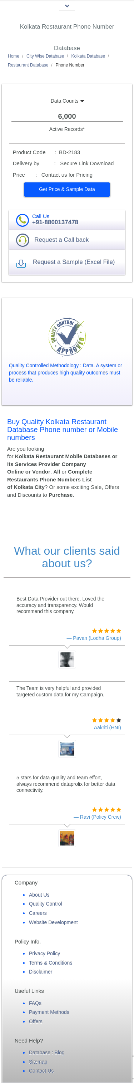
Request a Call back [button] (61, 239)
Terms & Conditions (50, 963)
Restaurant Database (28, 65)
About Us (39, 895)
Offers (36, 1021)
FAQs (35, 1003)
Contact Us (41, 1071)
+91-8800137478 (55, 222)
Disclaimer (40, 972)
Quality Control (45, 904)
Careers (38, 913)
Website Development (53, 922)
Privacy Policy (44, 953)
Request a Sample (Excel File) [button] (74, 262)
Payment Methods (49, 1012)
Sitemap (38, 1062)
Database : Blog (47, 1052)
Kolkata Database (88, 56)
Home (13, 56)
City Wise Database (45, 56)
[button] (67, 189)
